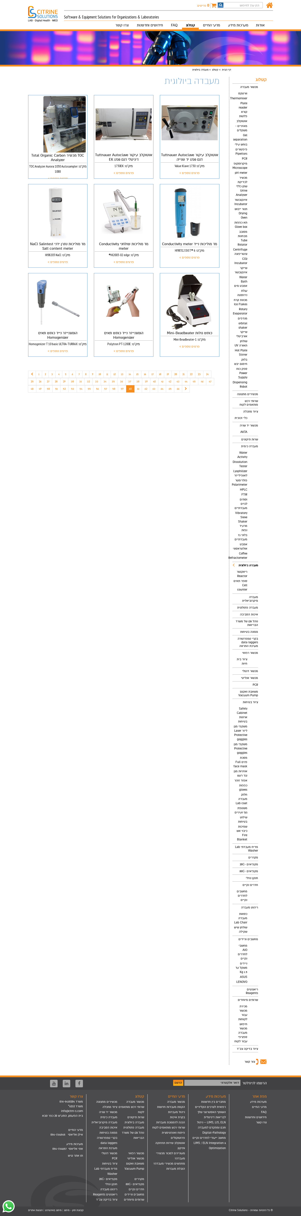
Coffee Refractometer (239, 556)
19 (168, 374)
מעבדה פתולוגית (247, 607)
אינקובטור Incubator (240, 202)
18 (160, 374)
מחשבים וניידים (248, 939)
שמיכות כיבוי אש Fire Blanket (242, 833)
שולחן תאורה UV (241, 343)
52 (64, 389)
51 (56, 389)
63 (154, 389)
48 (32, 389)
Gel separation (240, 137)
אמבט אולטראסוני (240, 546)
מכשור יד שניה (249, 425)
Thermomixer (239, 98)
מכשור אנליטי (249, 678)
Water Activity (242, 455)
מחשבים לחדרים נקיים (242, 896)
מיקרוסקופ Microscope (239, 166)
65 (170, 389)
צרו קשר (122, 25)
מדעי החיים (211, 25)
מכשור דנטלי (250, 671)
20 (175, 374)
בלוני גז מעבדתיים (241, 537)
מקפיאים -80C (249, 871)
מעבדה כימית (249, 446)
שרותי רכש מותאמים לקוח (249, 402)
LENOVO (241, 982)
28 (56, 381)
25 (32, 381)
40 (154, 381)
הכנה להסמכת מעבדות (170, 1122)
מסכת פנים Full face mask (240, 762)
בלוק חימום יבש (240, 362)
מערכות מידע (238, 25)
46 (202, 381)
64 (162, 389)
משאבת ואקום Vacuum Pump (248, 693)
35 (113, 381)
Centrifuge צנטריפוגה (240, 252)
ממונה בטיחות (249, 632)
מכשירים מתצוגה (247, 394)
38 (137, 381)
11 (107, 374)
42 (170, 381)
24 (207, 374)
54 (80, 389)
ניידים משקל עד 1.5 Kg (241, 968)
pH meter (241, 173)
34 (105, 381)
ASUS (243, 977)
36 (121, 381)
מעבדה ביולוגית (245, 565)
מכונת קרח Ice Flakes (240, 302)
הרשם (178, 1083)
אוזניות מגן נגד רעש (240, 773)
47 (210, 381)
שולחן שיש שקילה (240, 930)
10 (100, 374)
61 (138, 389)
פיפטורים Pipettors (241, 152)
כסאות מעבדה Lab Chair (240, 918)
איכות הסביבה (249, 614)
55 (89, 389)
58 (113, 389)
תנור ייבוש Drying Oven (241, 213)
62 (146, 389)
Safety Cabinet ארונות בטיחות (242, 715)
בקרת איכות (177, 1117)
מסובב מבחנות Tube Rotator (242, 238)
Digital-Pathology (214, 1132)
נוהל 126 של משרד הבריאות (247, 623)
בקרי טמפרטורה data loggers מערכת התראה (248, 642)
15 (137, 374)
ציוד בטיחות (250, 702)
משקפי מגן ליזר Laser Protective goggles (240, 733)
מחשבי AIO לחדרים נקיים (242, 952)
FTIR (244, 494)
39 (146, 381)
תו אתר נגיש (75, 1155)
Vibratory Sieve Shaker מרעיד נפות (241, 521)
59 (122, 389)
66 (178, 389)
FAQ (174, 25)
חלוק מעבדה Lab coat (241, 799)
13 (122, 374)
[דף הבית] (269, 5)
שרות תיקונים (249, 439)
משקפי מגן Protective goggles (240, 748)
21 (183, 374)
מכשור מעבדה (249, 87)
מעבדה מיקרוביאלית (250, 599)
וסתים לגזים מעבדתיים (241, 504)
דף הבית (226, 69)
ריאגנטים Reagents (252, 991)
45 (194, 381)
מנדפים (242, 318)
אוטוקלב (242, 121)
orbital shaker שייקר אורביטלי (241, 330)
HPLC (243, 489)
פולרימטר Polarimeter (239, 482)
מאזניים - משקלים (241, 128)
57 (105, 389)
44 (186, 381)
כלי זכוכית (241, 418)
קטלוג (190, 25)
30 (72, 381)
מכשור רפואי (250, 653)
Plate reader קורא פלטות (243, 109)
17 (152, 374)
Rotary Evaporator (240, 311)
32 (88, 381)
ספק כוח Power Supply (241, 373)
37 (129, 381)
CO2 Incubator (240, 261)
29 (64, 381)
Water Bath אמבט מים (240, 281)
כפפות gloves (243, 788)
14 (130, 374)
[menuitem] (245, 237)
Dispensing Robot (240, 384)
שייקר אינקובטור (241, 270)
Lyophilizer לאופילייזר (240, 473)
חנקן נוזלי (252, 878)
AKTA (243, 432)
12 (114, 374)
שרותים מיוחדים (248, 1000)
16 (145, 374)
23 (199, 374)
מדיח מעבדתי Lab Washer (246, 848)
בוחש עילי (241, 144)
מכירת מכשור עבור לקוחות (242, 1013)
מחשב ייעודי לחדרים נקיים (209, 1138)
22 (191, 374)
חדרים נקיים (250, 885)
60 (130, 389)
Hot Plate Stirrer (241, 352)
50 (48, 389)
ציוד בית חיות (242, 661)
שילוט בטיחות (242, 819)
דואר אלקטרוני (230, 1083)
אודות (260, 25)
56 (97, 389)
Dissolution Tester (240, 464)
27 (48, 381)
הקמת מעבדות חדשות (171, 1107)
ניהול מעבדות (176, 1112)
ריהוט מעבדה (249, 907)
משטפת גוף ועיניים (241, 810)
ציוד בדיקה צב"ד (247, 1049)
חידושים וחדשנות (150, 25)
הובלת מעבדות (175, 1169)
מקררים (253, 857)
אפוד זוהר (240, 780)
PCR (244, 158)
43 (178, 381)
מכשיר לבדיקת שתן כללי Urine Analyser (241, 186)
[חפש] (220, 5)
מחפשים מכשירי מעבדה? (169, 1163)
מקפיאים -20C (249, 864)
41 (162, 381)
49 (40, 389)
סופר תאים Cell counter (240, 585)
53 (72, 389)
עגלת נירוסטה (242, 293)
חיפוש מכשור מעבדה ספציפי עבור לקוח (240, 1032)
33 (96, 381)
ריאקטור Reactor (242, 574)
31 (80, 381)
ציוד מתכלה (250, 411)
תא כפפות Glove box (240, 225)
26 (40, 381)
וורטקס (242, 93)
